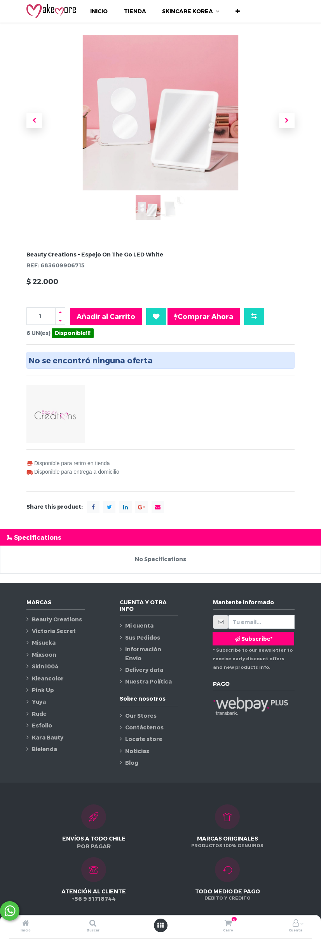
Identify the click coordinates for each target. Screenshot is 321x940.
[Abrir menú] (160, 925)
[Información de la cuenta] (296, 923)
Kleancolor (48, 678)
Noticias (137, 751)
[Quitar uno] (60, 320)
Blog (131, 762)
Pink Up (43, 690)
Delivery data (144, 669)
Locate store (143, 739)
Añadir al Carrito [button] (106, 316)
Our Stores (141, 715)
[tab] (160, 537)
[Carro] (228, 923)
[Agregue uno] (60, 312)
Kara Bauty (47, 737)
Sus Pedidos (142, 637)
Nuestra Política (148, 681)
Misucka (44, 642)
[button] (237, 11)
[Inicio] (25, 923)
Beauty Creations (57, 619)
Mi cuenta (139, 625)
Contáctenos (144, 727)
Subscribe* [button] (253, 638)
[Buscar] (92, 923)
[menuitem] (99, 11)
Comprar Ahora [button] (203, 316)
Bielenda (44, 749)
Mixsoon (44, 654)
